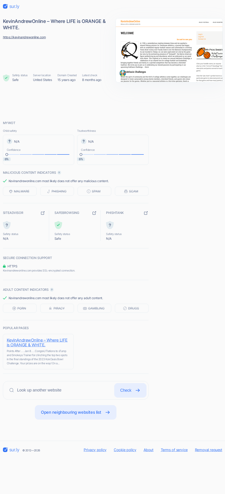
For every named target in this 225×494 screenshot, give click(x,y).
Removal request (208, 450)
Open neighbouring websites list (75, 412)
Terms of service (174, 450)
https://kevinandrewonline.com (24, 37)
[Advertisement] (112, 101)
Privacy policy (95, 450)
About (149, 450)
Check (130, 390)
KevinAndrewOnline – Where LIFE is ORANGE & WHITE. (37, 342)
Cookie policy (125, 450)
